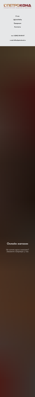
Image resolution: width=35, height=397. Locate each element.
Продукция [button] (17, 23)
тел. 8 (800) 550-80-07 (17, 35)
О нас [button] (17, 16)
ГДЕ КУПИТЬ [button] (17, 20)
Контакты (17, 27)
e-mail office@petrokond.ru (18, 40)
